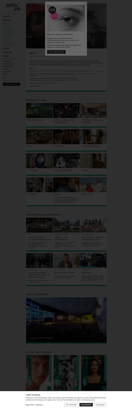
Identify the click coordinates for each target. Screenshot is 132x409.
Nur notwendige (71, 404)
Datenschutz (30, 405)
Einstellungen (100, 404)
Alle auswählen (86, 404)
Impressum (39, 405)
